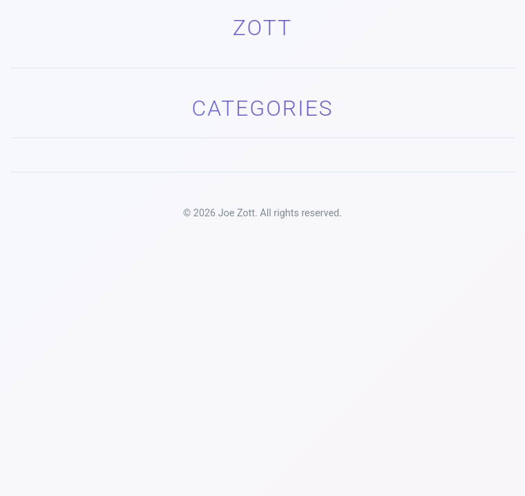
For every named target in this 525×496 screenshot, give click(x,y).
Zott (262, 27)
